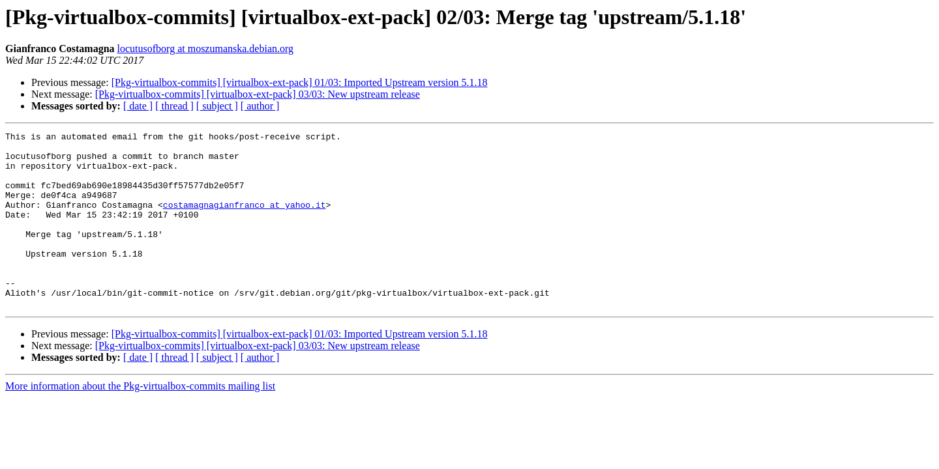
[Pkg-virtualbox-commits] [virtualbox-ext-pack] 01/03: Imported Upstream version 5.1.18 (300, 82)
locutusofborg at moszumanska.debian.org (205, 48)
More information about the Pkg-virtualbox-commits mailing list (140, 421)
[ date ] (138, 105)
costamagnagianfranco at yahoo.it (244, 220)
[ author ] (260, 105)
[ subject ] (217, 105)
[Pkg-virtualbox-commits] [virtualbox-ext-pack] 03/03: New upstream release (257, 94)
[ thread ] (174, 105)
